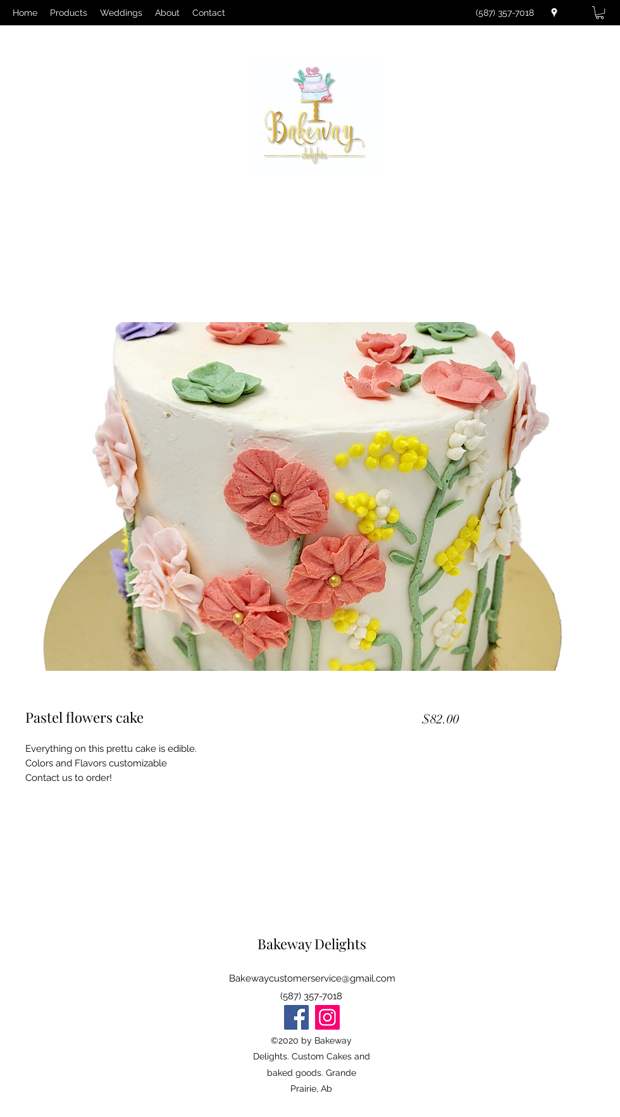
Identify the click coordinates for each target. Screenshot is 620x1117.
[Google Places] (554, 12)
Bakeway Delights (311, 943)
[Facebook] (296, 1017)
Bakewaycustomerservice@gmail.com (312, 978)
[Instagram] (327, 1017)
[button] (599, 12)
